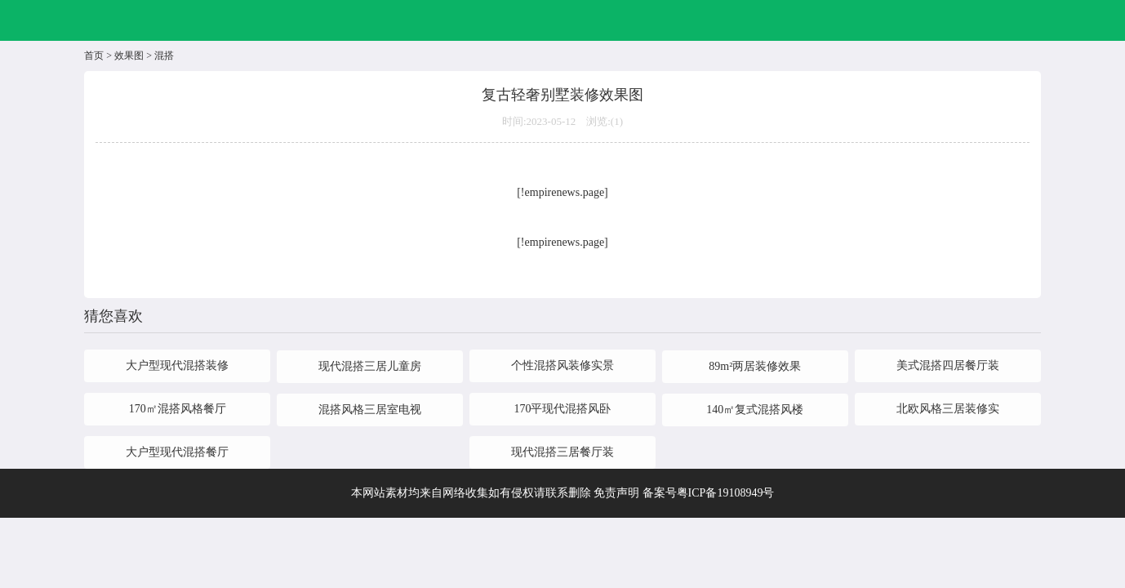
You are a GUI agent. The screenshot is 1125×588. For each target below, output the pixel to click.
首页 (94, 55)
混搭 (164, 55)
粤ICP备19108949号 (726, 493)
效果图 (129, 55)
